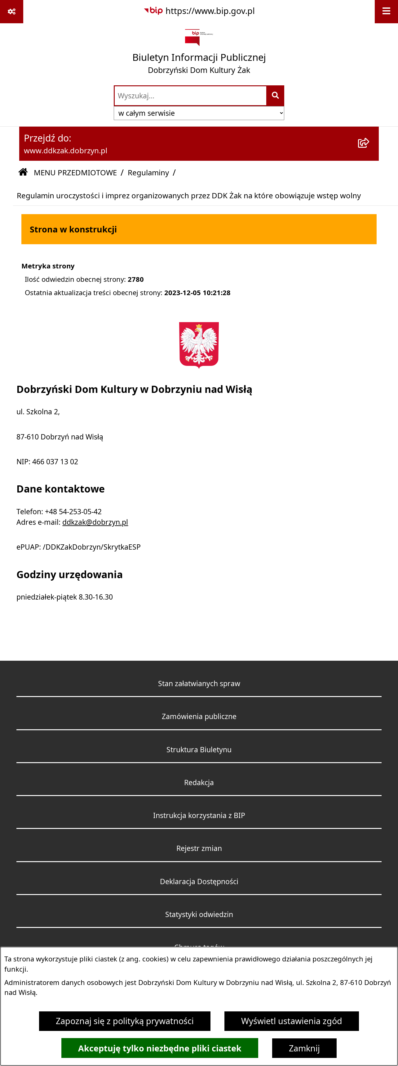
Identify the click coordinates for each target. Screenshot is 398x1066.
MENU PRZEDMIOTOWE (75, 173)
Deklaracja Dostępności (199, 881)
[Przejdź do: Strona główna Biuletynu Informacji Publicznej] (23, 172)
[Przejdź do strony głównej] (199, 53)
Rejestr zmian (199, 848)
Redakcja (199, 782)
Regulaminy (148, 173)
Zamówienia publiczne (199, 716)
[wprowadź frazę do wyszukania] (190, 95)
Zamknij (304, 1048)
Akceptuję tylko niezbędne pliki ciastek (159, 1048)
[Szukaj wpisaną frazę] (275, 95)
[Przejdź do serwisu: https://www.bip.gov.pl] (199, 11)
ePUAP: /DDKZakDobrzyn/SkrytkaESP (78, 547)
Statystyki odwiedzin (199, 914)
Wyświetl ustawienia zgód (291, 1021)
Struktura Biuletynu (199, 749)
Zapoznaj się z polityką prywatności (125, 1021)
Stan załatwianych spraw (199, 683)
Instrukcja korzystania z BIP (199, 815)
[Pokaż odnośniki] (11, 11)
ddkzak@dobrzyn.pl (95, 522)
